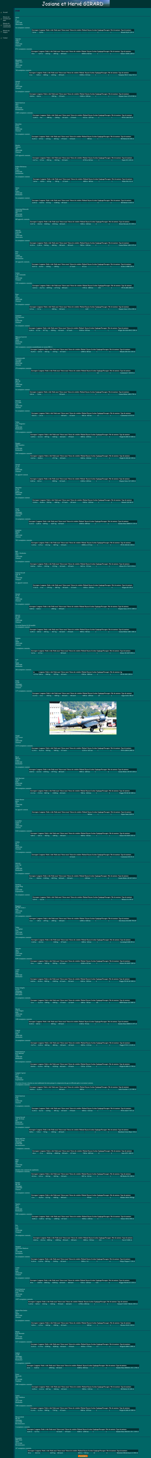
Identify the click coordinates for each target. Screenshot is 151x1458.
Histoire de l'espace (6, 31)
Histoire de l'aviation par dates (7, 18)
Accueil (5, 12)
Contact (5, 38)
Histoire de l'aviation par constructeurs (7, 25)
